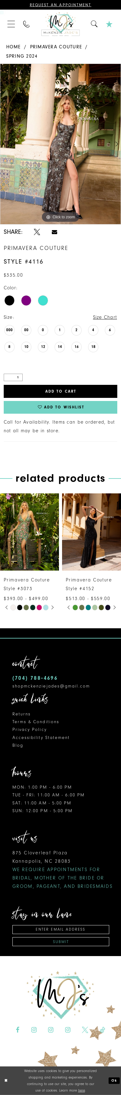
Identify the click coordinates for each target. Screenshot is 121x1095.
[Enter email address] (60, 929)
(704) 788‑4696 (35, 678)
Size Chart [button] (105, 317)
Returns (21, 714)
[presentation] (29, 532)
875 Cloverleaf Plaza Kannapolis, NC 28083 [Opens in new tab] (62, 869)
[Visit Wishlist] (109, 24)
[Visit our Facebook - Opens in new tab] (18, 1030)
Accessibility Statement (41, 737)
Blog (17, 745)
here (81, 1090)
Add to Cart (60, 391)
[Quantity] (13, 377)
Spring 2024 (22, 56)
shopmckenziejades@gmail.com (51, 686)
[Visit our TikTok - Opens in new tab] (102, 1030)
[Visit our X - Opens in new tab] (85, 1030)
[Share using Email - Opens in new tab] (54, 232)
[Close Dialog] (5, 1081)
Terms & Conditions (36, 721)
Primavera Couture (56, 47)
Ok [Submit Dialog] (114, 1080)
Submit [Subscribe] (61, 942)
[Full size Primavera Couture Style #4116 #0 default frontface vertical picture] (60, 144)
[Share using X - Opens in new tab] (37, 232)
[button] (11, 24)
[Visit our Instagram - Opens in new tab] (34, 1030)
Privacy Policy (29, 729)
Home (13, 47)
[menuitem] (11, 24)
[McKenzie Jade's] (60, 24)
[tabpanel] (60, 144)
